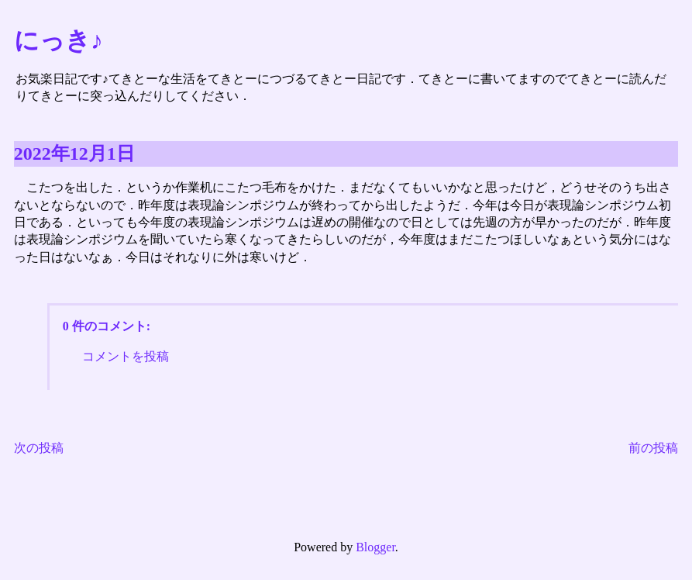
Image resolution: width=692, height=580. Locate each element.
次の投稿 (39, 447)
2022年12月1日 (74, 153)
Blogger (375, 547)
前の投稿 (653, 447)
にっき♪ (58, 40)
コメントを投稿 (125, 356)
